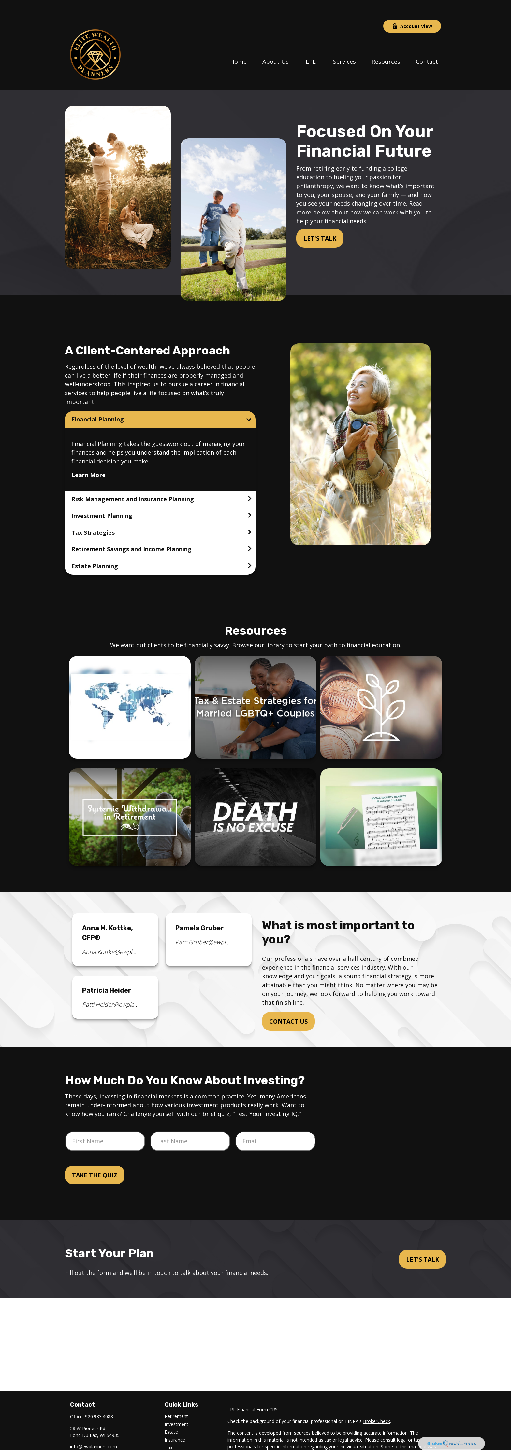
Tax (168, 1428)
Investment (176, 1405)
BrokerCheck (376, 1402)
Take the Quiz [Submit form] (94, 1155)
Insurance (175, 1420)
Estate (171, 1412)
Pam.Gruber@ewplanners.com (203, 922)
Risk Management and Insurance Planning (132, 479)
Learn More (88, 455)
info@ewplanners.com (93, 1427)
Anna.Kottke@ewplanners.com (110, 932)
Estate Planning (94, 546)
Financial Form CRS (257, 1390)
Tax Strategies (93, 513)
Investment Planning (101, 496)
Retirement (176, 1397)
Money (172, 1436)
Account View (412, 7)
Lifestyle (173, 1444)
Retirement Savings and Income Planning (131, 529)
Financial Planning (97, 400)
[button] (238, 41)
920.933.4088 (99, 1397)
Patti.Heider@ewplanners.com (110, 985)
